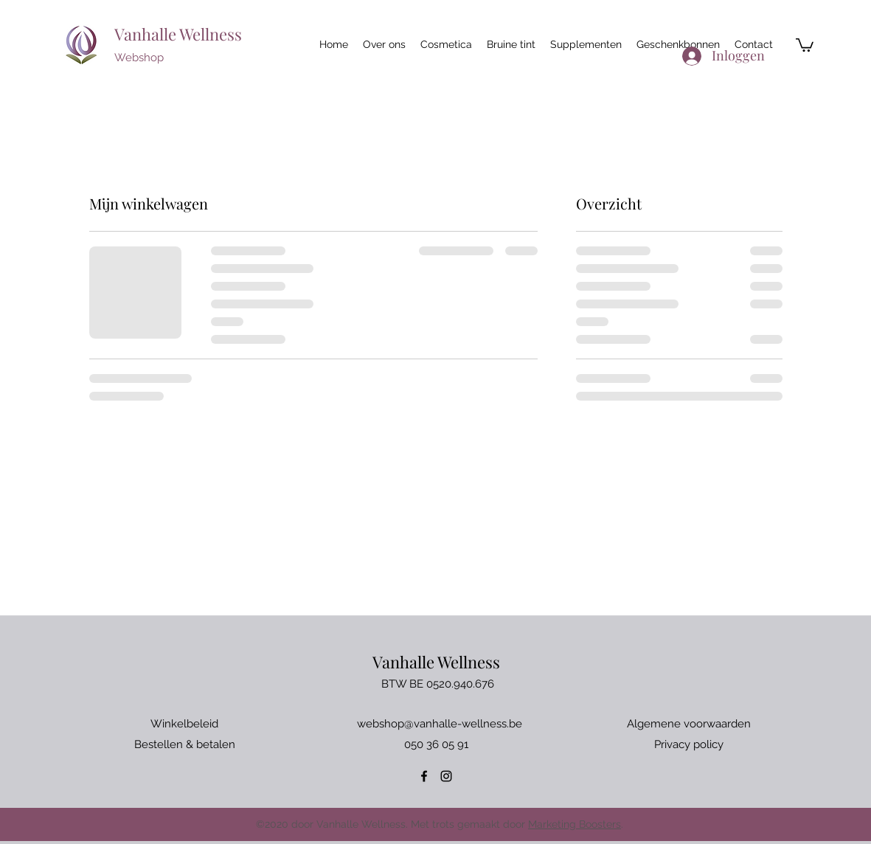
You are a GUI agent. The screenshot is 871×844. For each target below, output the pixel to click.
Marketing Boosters (574, 824)
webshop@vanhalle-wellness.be (439, 723)
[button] (804, 44)
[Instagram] (446, 776)
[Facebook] (424, 776)
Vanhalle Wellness (178, 34)
